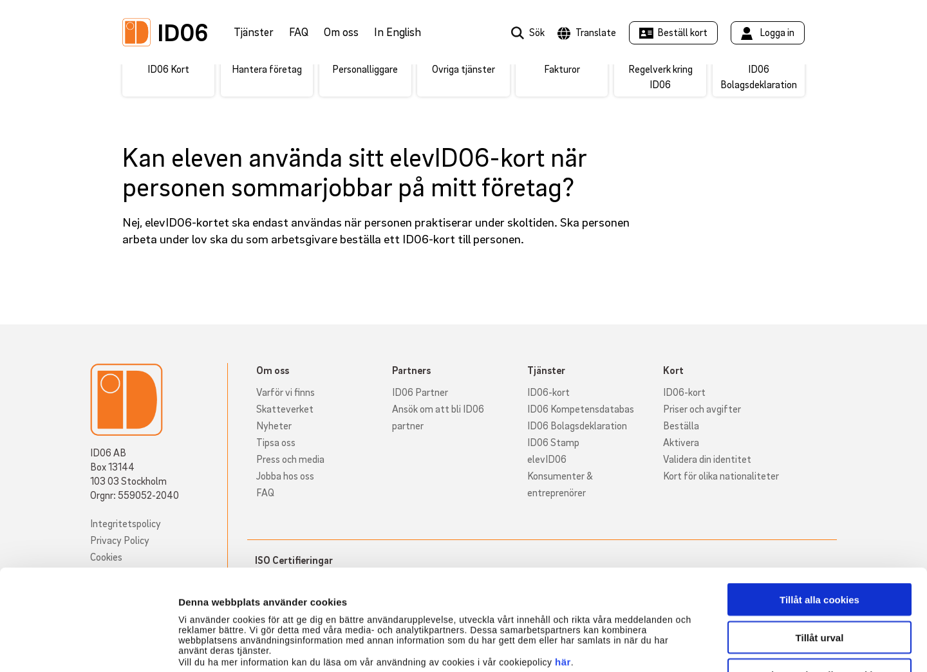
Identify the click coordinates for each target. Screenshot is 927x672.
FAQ (298, 32)
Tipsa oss (275, 442)
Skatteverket (285, 408)
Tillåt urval (820, 542)
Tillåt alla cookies (819, 504)
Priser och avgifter (702, 408)
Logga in (777, 32)
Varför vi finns (285, 392)
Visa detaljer (699, 646)
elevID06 (546, 459)
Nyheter (274, 425)
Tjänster (254, 32)
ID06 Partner (420, 392)
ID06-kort (548, 392)
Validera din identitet (707, 459)
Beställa (681, 425)
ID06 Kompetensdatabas (580, 408)
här (563, 567)
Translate (596, 32)
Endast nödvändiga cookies (819, 580)
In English (397, 32)
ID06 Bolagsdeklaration (577, 425)
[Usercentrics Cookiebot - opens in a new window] (83, 647)
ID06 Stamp (553, 442)
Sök (537, 32)
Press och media (290, 459)
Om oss (341, 32)
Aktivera (681, 442)
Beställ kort (682, 32)
